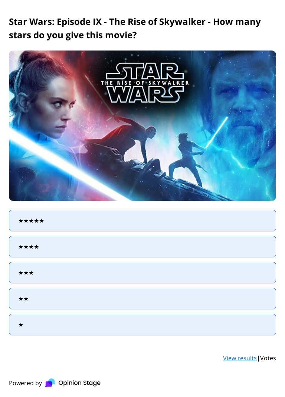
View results (240, 358)
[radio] (142, 220)
